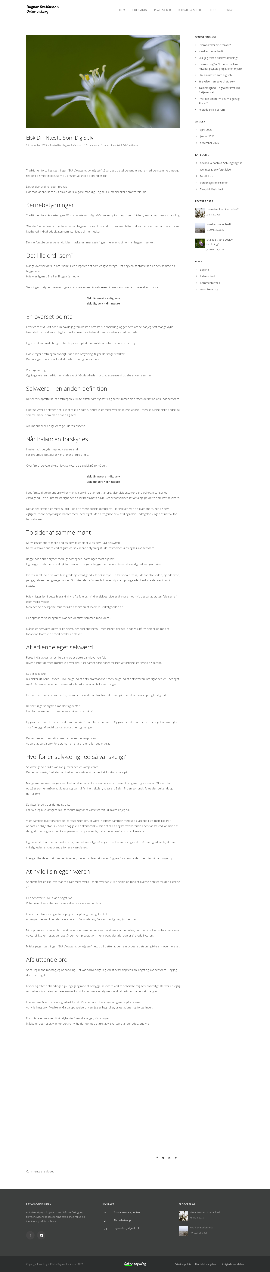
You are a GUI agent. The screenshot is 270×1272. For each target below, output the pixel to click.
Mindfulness (207, 176)
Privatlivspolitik (183, 1264)
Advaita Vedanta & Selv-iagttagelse (221, 163)
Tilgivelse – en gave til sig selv (217, 81)
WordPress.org (209, 289)
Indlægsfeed (207, 276)
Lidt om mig (139, 10)
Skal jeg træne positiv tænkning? (218, 58)
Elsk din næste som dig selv (215, 75)
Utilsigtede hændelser (232, 1264)
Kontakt (229, 10)
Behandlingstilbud (190, 10)
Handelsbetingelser (205, 1264)
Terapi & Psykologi (211, 189)
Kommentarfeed (210, 283)
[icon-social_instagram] (41, 1235)
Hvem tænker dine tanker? (215, 45)
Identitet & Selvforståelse (124, 145)
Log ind (204, 269)
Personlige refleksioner (214, 182)
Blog (213, 10)
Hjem (122, 10)
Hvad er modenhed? (211, 51)
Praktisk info (162, 10)
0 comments (92, 145)
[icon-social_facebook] (31, 1235)
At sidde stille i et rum (212, 109)
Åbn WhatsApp (122, 1220)
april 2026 (206, 129)
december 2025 (209, 143)
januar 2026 (207, 136)
